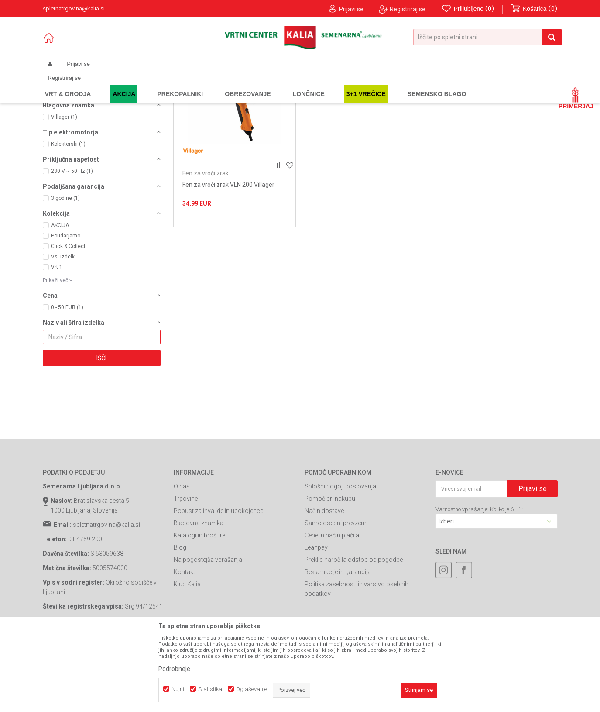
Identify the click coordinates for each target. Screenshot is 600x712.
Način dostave (324, 585)
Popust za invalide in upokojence (218, 585)
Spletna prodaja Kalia (68, 85)
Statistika (210, 689)
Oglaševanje (251, 689)
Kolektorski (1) (68, 219)
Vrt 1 (56, 342)
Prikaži (466, 99)
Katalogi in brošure (199, 609)
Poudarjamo (65, 310)
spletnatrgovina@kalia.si (106, 599)
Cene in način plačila (332, 609)
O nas (182, 560)
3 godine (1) (65, 273)
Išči (101, 432)
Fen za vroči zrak (70, 118)
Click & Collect (68, 321)
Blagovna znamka (198, 597)
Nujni (177, 689)
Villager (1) (64, 192)
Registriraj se (407, 9)
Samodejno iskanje (306, 99)
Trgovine (186, 573)
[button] (487, 37)
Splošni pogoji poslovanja (340, 560)
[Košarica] (534, 9)
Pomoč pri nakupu (330, 573)
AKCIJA (60, 300)
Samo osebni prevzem (336, 597)
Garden (130, 85)
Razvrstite (355, 99)
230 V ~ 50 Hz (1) (72, 246)
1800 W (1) (64, 165)
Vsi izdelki (63, 331)
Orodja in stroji (163, 85)
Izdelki (107, 85)
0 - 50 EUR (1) (67, 382)
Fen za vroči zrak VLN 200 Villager (228, 259)
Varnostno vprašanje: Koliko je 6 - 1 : (479, 584)
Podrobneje (174, 668)
